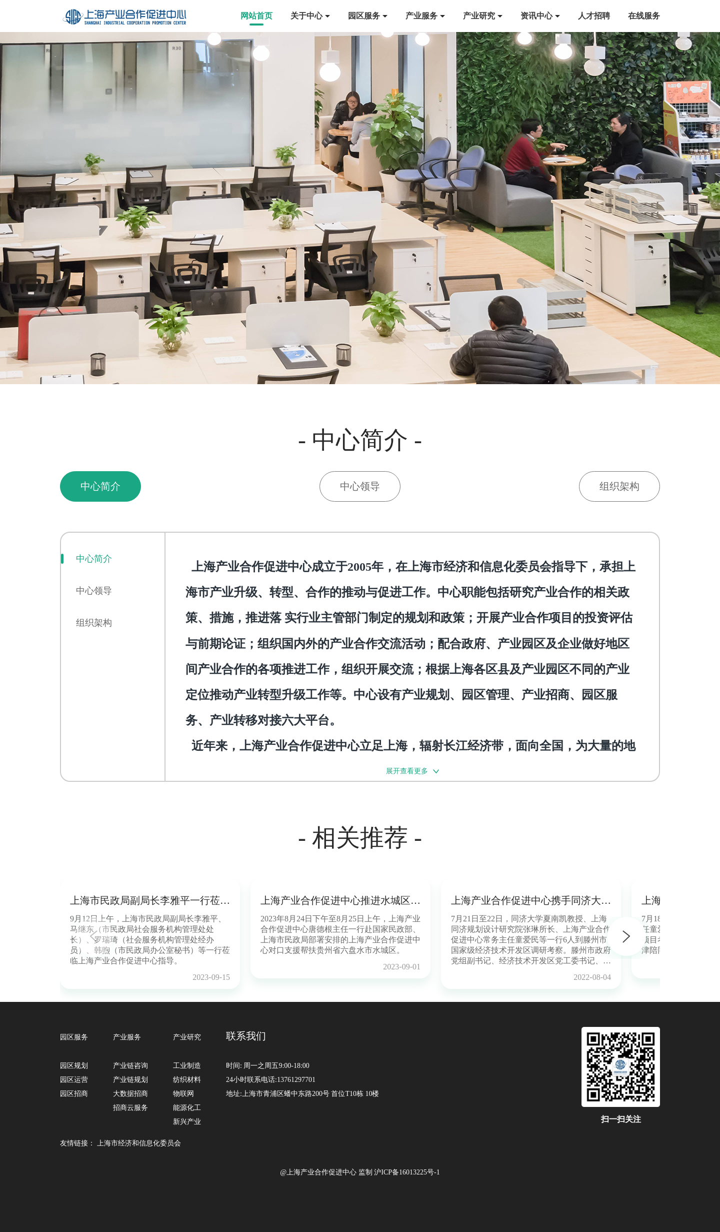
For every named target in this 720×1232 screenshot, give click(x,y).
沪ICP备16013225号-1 (407, 1172)
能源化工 (187, 1107)
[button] (627, 938)
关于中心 (306, 16)
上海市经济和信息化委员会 (139, 1143)
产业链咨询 (130, 1065)
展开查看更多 (407, 771)
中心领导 (94, 591)
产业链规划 (130, 1079)
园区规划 (74, 1065)
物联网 (183, 1093)
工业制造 (187, 1065)
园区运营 (74, 1079)
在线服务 (644, 16)
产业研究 (479, 16)
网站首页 (256, 16)
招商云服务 (130, 1107)
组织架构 (94, 623)
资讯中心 (536, 16)
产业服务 (422, 16)
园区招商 (74, 1093)
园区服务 (364, 16)
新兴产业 (187, 1121)
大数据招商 (130, 1093)
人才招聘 (594, 16)
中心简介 (94, 559)
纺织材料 (187, 1079)
